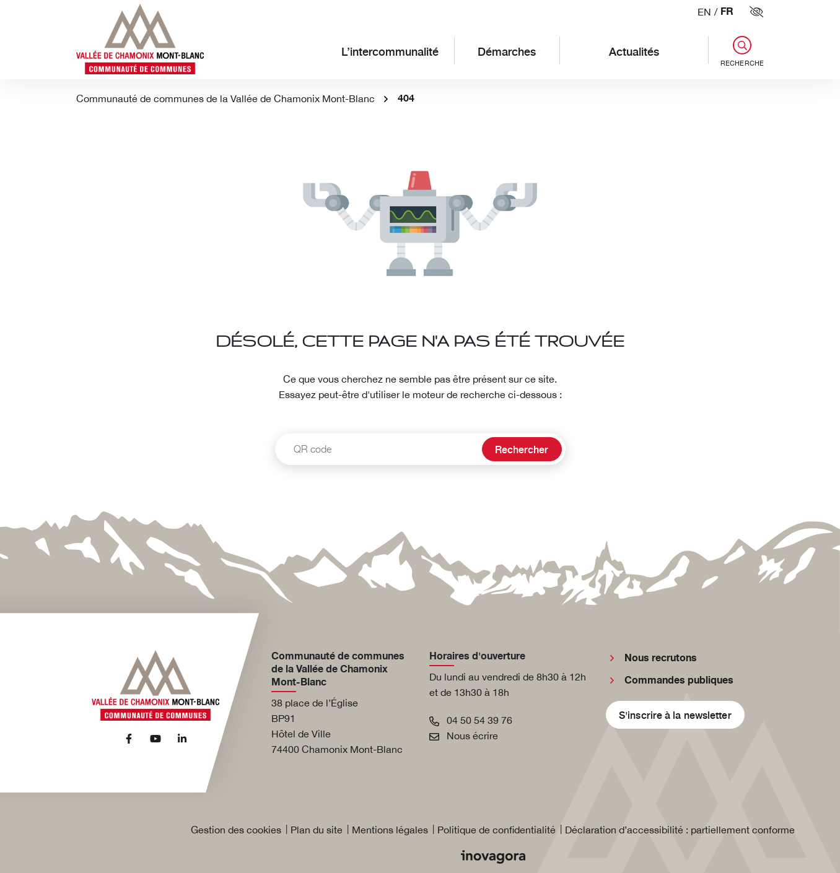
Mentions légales (390, 829)
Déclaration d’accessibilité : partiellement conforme (680, 829)
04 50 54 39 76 (470, 720)
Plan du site (317, 829)
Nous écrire (463, 735)
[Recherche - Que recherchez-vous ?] (377, 449)
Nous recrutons (660, 658)
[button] (736, 51)
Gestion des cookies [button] (236, 829)
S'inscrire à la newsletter (675, 714)
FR (726, 12)
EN (704, 11)
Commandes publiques (678, 680)
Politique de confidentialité (496, 829)
